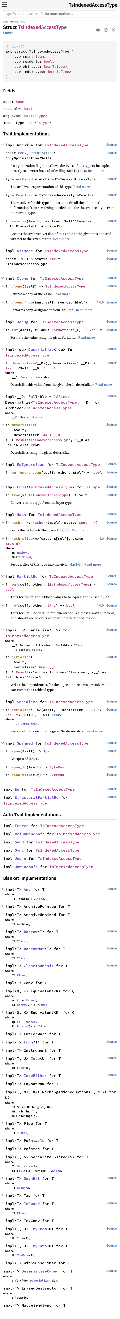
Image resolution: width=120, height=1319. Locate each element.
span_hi (19, 775)
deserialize (23, 363)
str (53, 259)
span (16, 751)
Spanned (25, 743)
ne (14, 605)
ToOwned (32, 1203)
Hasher (39, 522)
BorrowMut (34, 948)
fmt (15, 330)
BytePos (57, 767)
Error (48, 368)
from (16, 495)
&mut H (11, 543)
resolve (19, 221)
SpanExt (32, 1178)
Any (27, 889)
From (21, 487)
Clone (22, 278)
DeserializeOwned (40, 1271)
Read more (96, 170)
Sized (62, 396)
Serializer (29, 724)
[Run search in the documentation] (60, 13)
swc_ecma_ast (14, 21)
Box (47, 66)
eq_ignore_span (26, 472)
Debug (22, 321)
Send (19, 842)
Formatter (61, 330)
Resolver (24, 195)
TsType (58, 66)
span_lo (19, 767)
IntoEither (35, 1075)
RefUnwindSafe (30, 833)
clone (17, 286)
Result (95, 330)
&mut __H (87, 522)
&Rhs (51, 605)
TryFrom (39, 1228)
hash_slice (22, 538)
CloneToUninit (39, 965)
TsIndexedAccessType (93, 5)
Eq (17, 789)
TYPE (22, 259)
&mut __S (47, 667)
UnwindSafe (26, 866)
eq (14, 584)
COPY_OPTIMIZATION (36, 153)
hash (16, 522)
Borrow (31, 931)
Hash (21, 514)
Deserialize (41, 349)
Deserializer (31, 377)
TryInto (39, 1245)
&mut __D (51, 435)
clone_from (22, 302)
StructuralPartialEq (37, 797)
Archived (24, 179)
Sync (19, 850)
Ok (33, 715)
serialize (21, 657)
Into (35, 1058)
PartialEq (27, 576)
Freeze (22, 825)
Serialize (27, 701)
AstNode (25, 250)
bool (48, 61)
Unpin (20, 858)
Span (39, 56)
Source (8, 33)
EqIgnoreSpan (30, 464)
